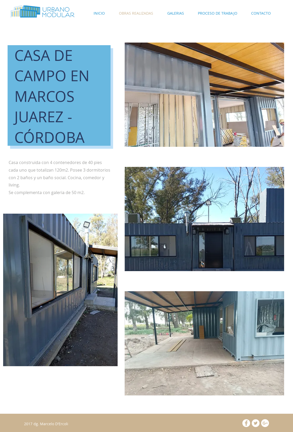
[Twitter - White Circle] (256, 423)
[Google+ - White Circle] (265, 423)
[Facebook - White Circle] (246, 423)
